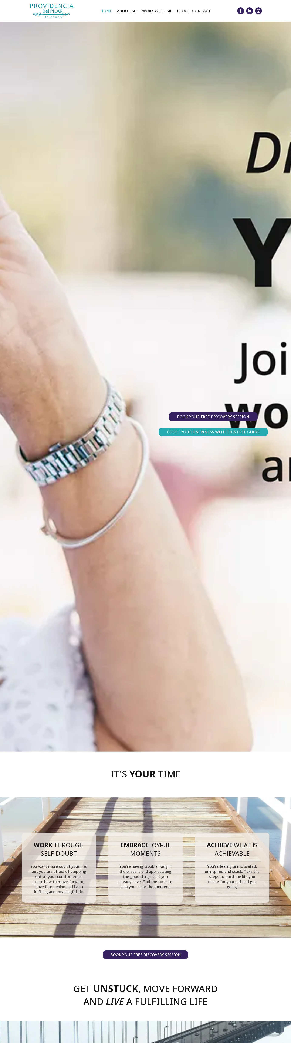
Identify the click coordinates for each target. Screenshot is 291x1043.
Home (106, 10)
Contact (201, 10)
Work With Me (157, 10)
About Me (127, 10)
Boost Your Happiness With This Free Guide (213, 431)
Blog (182, 10)
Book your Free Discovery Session (213, 416)
